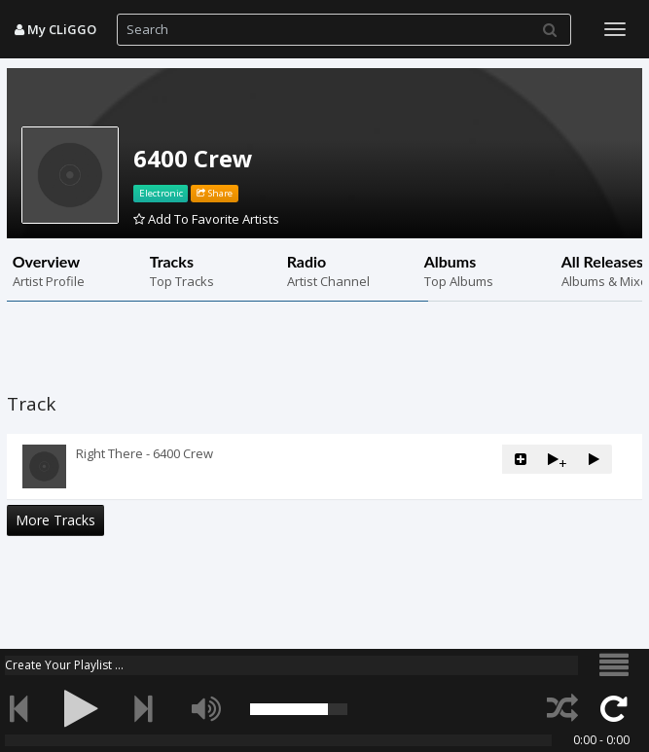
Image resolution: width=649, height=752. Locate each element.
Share (215, 193)
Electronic (161, 193)
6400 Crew (193, 158)
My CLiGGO (55, 29)
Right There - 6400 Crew (144, 453)
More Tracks (55, 520)
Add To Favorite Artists (206, 219)
